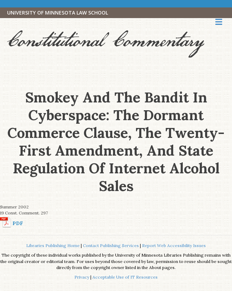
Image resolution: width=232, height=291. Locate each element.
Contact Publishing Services (111, 245)
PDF (17, 223)
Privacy (81, 277)
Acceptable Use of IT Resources (125, 277)
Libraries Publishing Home (53, 245)
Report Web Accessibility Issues (174, 245)
